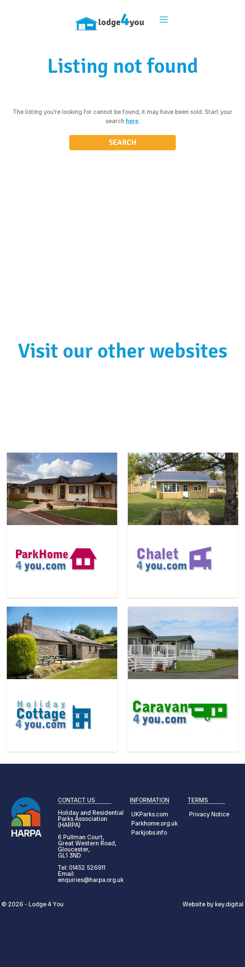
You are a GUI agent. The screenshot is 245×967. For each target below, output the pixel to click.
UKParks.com (149, 814)
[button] (162, 20)
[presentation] (122, 949)
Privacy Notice (209, 814)
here (132, 121)
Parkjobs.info (149, 833)
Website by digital (213, 904)
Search (123, 142)
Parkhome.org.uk (154, 823)
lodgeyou (121, 22)
